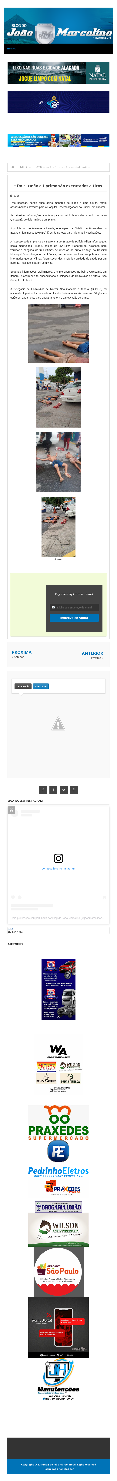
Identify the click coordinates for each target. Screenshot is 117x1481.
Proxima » (97, 658)
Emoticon (41, 686)
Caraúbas (13, 936)
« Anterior (18, 657)
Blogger (69, 1469)
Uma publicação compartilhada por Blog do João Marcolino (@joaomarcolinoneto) (59, 918)
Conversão (23, 686)
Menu (11, 48)
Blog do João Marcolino (58, 1464)
